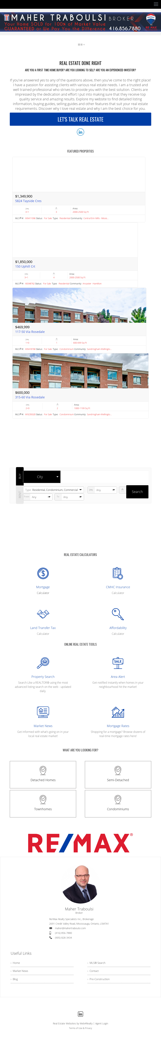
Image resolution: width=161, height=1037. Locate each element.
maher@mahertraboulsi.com (70, 928)
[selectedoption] (41, 477)
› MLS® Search (97, 963)
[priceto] (38, 496)
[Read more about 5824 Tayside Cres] (79, 189)
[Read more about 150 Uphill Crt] (75, 255)
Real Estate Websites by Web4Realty (73, 1024)
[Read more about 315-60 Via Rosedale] (80, 386)
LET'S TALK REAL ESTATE (80, 119)
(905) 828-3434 (63, 937)
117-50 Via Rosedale (30, 332)
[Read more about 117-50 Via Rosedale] (79, 320)
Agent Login (101, 1024)
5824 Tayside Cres (28, 201)
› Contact (93, 971)
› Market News (20, 971)
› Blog (14, 980)
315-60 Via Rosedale (30, 397)
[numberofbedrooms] (102, 489)
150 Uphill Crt (25, 266)
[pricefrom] (69, 496)
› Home (15, 963)
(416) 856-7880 (63, 933)
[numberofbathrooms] (133, 489)
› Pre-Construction (98, 980)
